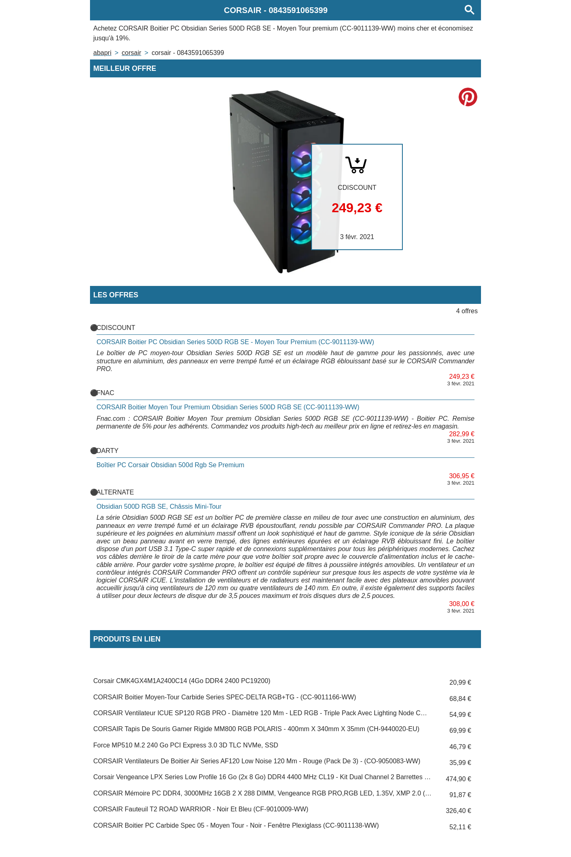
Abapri (102, 52)
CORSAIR (131, 52)
